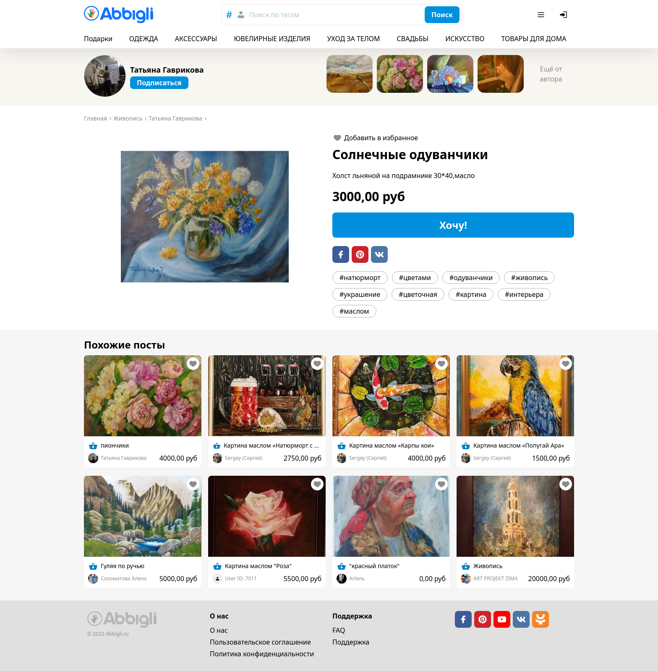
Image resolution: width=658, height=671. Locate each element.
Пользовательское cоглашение (260, 642)
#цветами (415, 277)
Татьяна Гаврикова (167, 70)
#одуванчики (471, 277)
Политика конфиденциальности (262, 653)
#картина (471, 294)
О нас (219, 630)
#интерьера (524, 294)
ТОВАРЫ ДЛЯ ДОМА (533, 38)
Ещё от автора (551, 74)
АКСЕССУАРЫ (196, 38)
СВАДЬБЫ (413, 38)
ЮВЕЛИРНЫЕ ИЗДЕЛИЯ (272, 38)
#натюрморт (360, 277)
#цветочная (418, 294)
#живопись (529, 277)
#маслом (354, 311)
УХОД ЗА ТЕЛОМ (353, 38)
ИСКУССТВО (464, 38)
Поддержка (350, 642)
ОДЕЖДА (143, 38)
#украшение (359, 294)
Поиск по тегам (274, 14)
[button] (205, 217)
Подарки (98, 38)
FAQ (338, 630)
